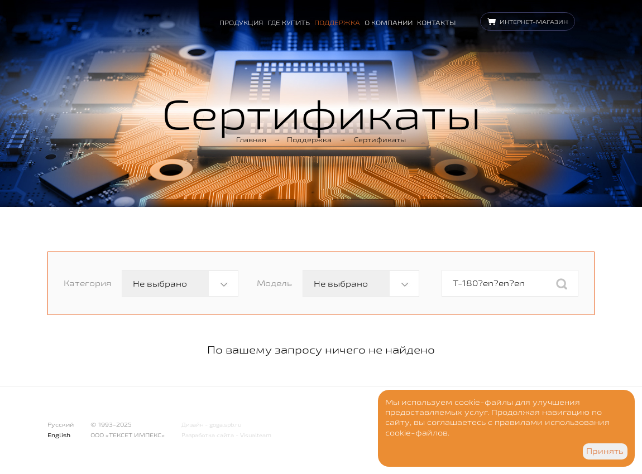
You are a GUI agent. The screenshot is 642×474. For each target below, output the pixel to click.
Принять (605, 451)
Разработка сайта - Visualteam (226, 435)
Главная (251, 139)
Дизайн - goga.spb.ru (211, 425)
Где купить (288, 22)
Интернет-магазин (534, 21)
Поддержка (337, 22)
